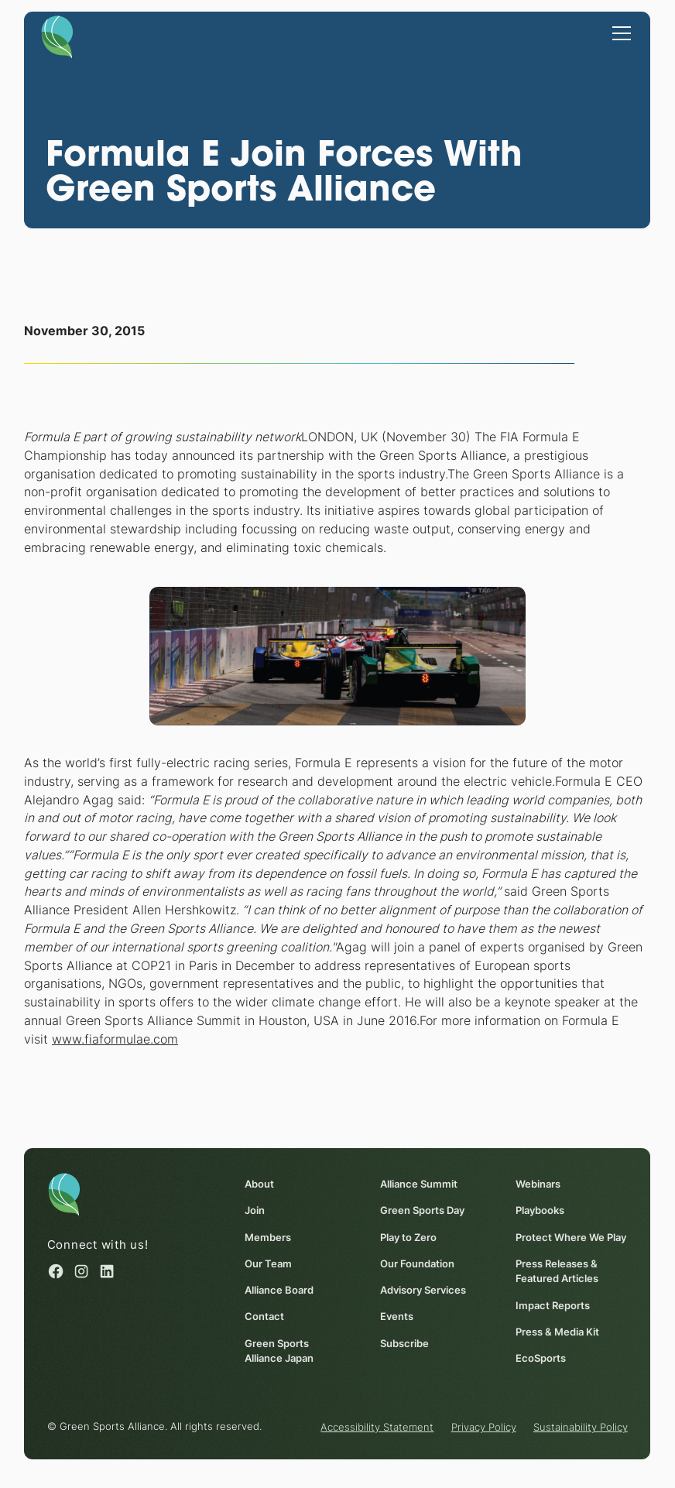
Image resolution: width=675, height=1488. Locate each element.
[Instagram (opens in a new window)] (81, 1272)
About (259, 1184)
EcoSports (541, 1358)
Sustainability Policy (580, 1427)
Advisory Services (423, 1290)
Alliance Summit (418, 1184)
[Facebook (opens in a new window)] (55, 1272)
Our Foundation (417, 1263)
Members (268, 1237)
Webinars (538, 1184)
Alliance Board (279, 1290)
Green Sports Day (422, 1211)
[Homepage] (57, 36)
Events (396, 1317)
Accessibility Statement (377, 1427)
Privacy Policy (483, 1427)
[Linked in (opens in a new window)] (107, 1272)
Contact (264, 1317)
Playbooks (540, 1211)
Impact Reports (553, 1305)
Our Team (268, 1263)
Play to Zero (408, 1237)
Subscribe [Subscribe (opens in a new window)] (404, 1343)
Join (255, 1211)
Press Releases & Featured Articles (557, 1270)
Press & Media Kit (557, 1331)
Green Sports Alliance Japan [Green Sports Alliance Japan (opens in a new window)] (279, 1350)
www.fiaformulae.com (115, 1039)
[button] (620, 32)
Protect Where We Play (571, 1237)
